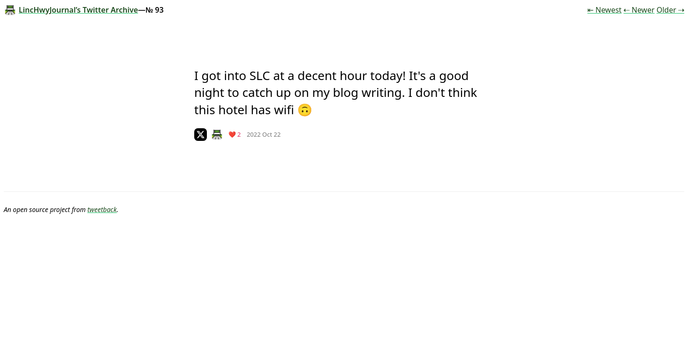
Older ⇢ (670, 10)
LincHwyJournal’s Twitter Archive (71, 10)
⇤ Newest (604, 10)
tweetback (102, 209)
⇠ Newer (638, 10)
